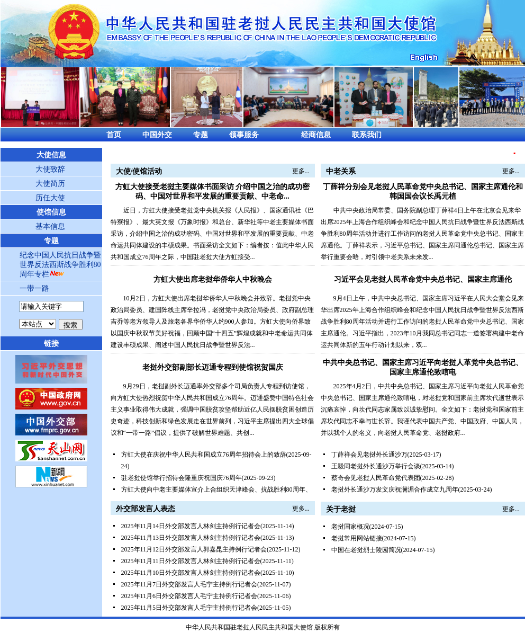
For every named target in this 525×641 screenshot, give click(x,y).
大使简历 (50, 184)
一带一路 (34, 288)
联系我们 (367, 135)
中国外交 (157, 135)
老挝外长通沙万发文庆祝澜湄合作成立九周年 (394, 489)
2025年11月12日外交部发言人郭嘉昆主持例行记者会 (194, 549)
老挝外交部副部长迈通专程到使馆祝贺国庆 (212, 367)
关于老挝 (341, 509)
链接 (51, 344)
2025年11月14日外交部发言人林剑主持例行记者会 (191, 526)
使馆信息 (51, 212)
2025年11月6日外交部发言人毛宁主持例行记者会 (189, 596)
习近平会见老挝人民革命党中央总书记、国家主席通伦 (423, 279)
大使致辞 (50, 169)
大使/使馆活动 (139, 171)
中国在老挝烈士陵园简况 (366, 550)
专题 (200, 135)
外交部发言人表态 (145, 509)
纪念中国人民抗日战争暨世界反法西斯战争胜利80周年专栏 (60, 264)
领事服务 (244, 135)
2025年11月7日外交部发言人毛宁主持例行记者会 (189, 584)
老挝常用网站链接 (356, 538)
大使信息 (51, 155)
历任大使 (50, 198)
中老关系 (341, 171)
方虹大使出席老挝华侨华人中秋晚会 (212, 279)
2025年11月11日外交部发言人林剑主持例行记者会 (190, 561)
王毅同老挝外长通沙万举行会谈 (375, 466)
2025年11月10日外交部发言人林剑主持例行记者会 (191, 572)
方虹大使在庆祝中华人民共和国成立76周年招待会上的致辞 (203, 454)
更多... (301, 171)
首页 (113, 135)
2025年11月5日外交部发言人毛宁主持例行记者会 (189, 607)
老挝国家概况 (350, 526)
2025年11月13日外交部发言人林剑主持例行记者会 (191, 537)
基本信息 (50, 226)
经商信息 (316, 135)
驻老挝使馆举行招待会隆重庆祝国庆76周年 (181, 478)
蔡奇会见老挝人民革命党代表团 (375, 478)
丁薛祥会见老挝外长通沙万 (369, 454)
